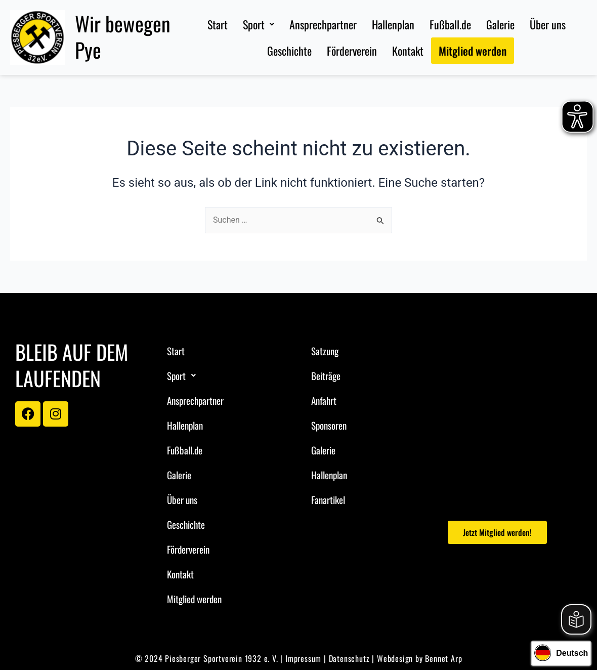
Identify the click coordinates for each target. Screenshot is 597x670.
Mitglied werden (472, 51)
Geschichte (289, 51)
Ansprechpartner (323, 24)
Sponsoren (329, 425)
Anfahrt (323, 400)
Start (217, 24)
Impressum (303, 658)
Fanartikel (328, 499)
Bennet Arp (443, 658)
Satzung (324, 351)
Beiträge (325, 375)
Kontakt (407, 51)
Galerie (500, 24)
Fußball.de (450, 24)
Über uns (548, 24)
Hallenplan (393, 24)
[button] (258, 24)
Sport (258, 24)
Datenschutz (349, 658)
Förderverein (352, 51)
